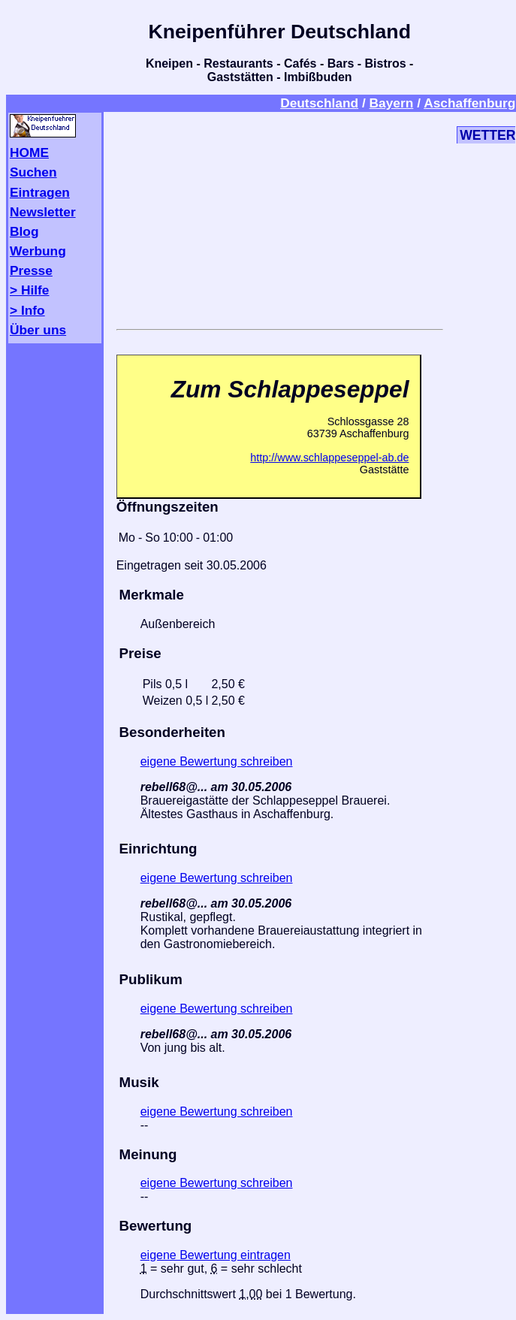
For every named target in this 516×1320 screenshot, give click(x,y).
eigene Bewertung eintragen (215, 1255)
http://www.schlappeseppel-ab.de (329, 458)
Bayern (392, 102)
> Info (27, 310)
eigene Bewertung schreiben (216, 761)
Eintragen (40, 192)
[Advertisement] (279, 218)
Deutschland (319, 102)
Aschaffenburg (469, 102)
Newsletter (43, 211)
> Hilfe (29, 290)
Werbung (38, 250)
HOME (29, 152)
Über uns (38, 329)
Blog (24, 231)
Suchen (33, 172)
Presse (31, 270)
